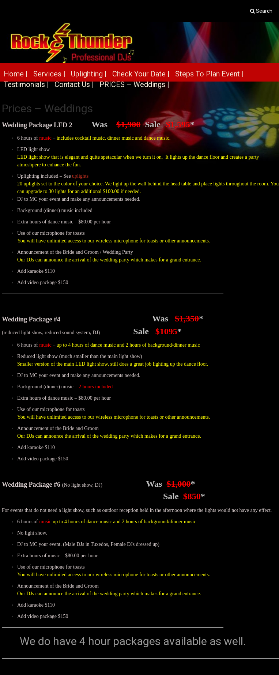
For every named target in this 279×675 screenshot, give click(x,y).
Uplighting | (89, 73)
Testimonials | (26, 84)
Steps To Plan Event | (209, 73)
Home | (16, 73)
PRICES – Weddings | (134, 84)
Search (264, 11)
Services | (49, 73)
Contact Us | (74, 84)
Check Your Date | (141, 73)
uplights (80, 176)
